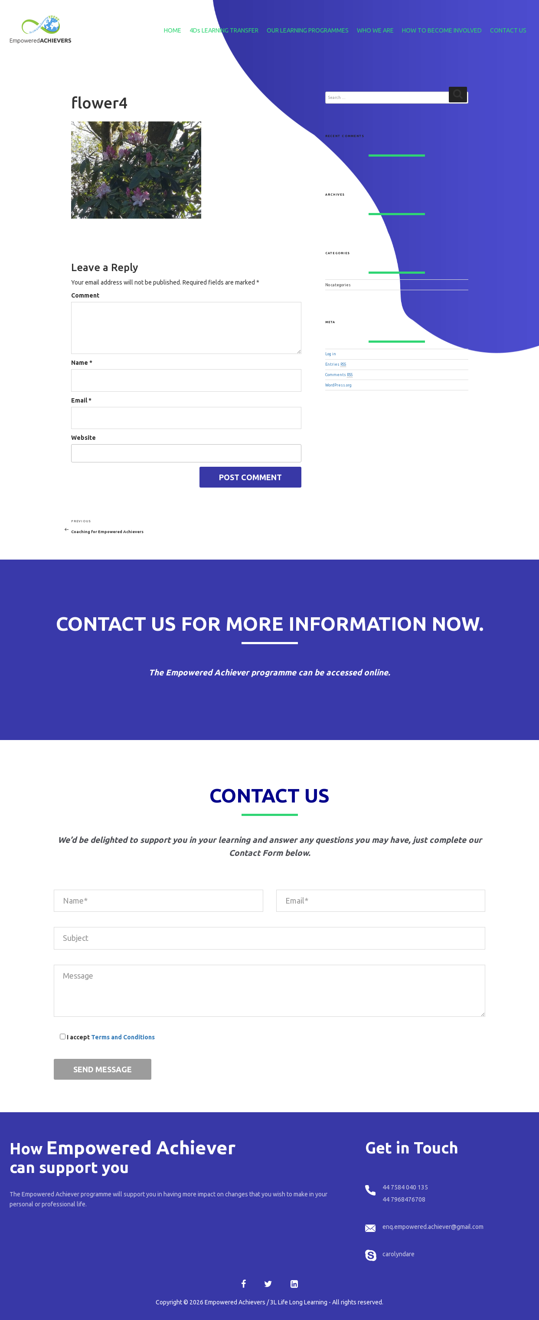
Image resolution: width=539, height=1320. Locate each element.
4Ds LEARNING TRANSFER (223, 30)
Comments (339, 375)
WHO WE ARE (375, 30)
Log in (330, 354)
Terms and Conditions (123, 1037)
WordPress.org (338, 385)
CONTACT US (508, 30)
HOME (172, 30)
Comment (85, 295)
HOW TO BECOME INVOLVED (442, 30)
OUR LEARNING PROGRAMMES (308, 30)
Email (81, 400)
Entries (335, 364)
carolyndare (398, 1254)
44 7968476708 (403, 1199)
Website (83, 437)
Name (81, 362)
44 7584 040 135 (405, 1187)
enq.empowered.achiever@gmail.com (432, 1226)
